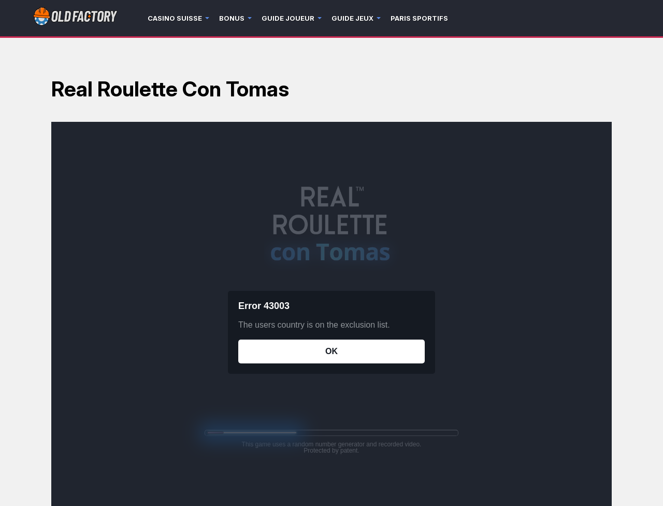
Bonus (231, 18)
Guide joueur (288, 18)
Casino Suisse (175, 18)
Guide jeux (352, 18)
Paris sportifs (419, 18)
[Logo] (75, 18)
